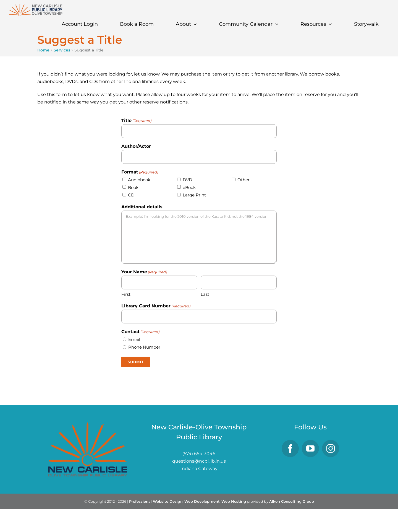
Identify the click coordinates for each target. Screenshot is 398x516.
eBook (189, 187)
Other (243, 179)
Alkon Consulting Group (291, 501)
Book (133, 187)
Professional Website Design (156, 501)
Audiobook (139, 179)
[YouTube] (310, 448)
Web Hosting (233, 501)
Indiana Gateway (199, 468)
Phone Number (144, 347)
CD (131, 195)
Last (205, 294)
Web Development (202, 501)
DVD (187, 179)
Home (43, 50)
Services (62, 50)
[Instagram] (330, 448)
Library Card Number (155, 306)
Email (134, 339)
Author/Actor (136, 146)
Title (136, 121)
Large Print (194, 195)
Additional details (142, 206)
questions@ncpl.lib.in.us (199, 461)
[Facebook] (290, 448)
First (125, 294)
